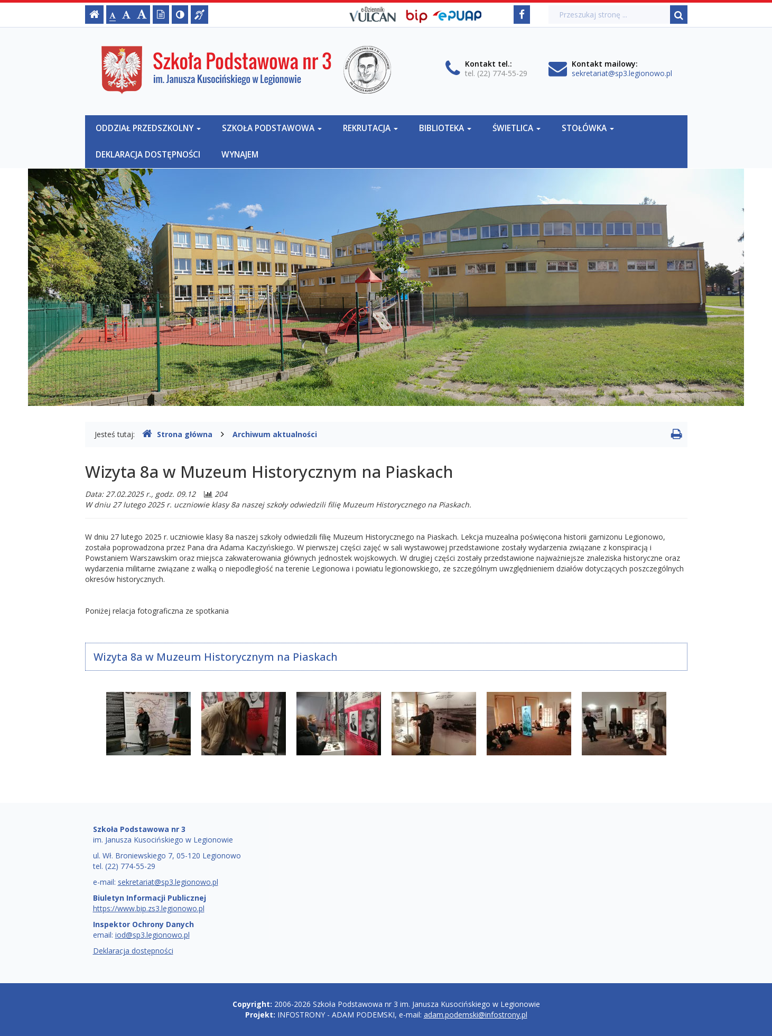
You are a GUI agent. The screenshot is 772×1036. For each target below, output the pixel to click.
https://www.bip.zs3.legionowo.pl (148, 908)
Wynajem (239, 154)
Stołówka (588, 128)
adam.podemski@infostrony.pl (475, 1015)
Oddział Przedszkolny (148, 128)
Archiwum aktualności (274, 434)
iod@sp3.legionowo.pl (152, 935)
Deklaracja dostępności (148, 154)
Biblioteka (445, 128)
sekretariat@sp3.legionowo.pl (622, 73)
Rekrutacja (370, 128)
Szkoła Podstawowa (272, 128)
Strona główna (177, 434)
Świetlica (516, 128)
